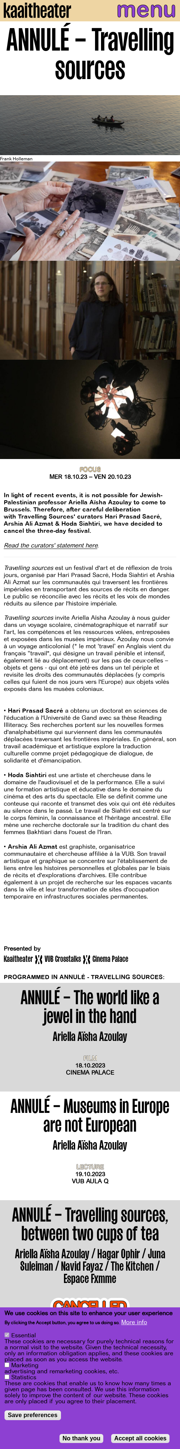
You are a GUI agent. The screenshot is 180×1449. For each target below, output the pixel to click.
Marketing (25, 1365)
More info (134, 1322)
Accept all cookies (140, 1438)
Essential (23, 1335)
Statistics (23, 1377)
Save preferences (33, 1415)
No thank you (81, 1438)
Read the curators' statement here (50, 545)
